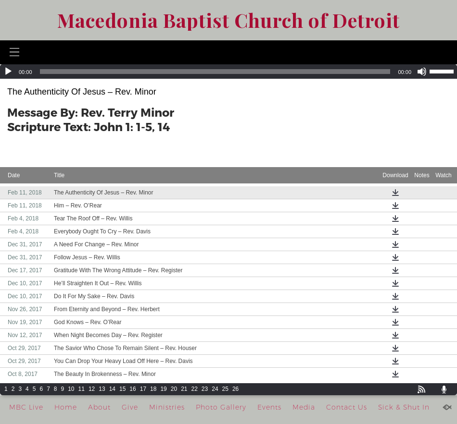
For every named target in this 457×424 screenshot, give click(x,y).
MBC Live (26, 407)
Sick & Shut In (404, 407)
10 (71, 389)
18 (153, 389)
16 (132, 389)
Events (269, 407)
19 (163, 389)
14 (112, 389)
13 (102, 389)
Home (65, 407)
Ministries (167, 407)
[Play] (8, 71)
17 (143, 389)
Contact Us (346, 407)
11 (81, 389)
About (99, 407)
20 (174, 389)
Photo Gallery (221, 407)
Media (303, 407)
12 (92, 389)
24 (215, 389)
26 (235, 389)
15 (122, 389)
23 (205, 389)
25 (225, 389)
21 (184, 389)
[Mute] (422, 71)
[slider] (215, 71)
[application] (228, 71)
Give (130, 407)
